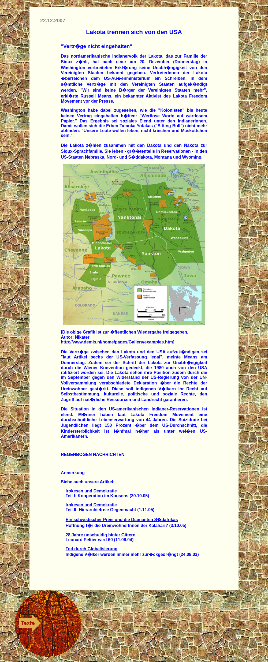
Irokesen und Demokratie (91, 491)
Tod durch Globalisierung (91, 549)
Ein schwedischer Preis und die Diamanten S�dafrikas (122, 519)
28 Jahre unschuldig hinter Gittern (101, 535)
